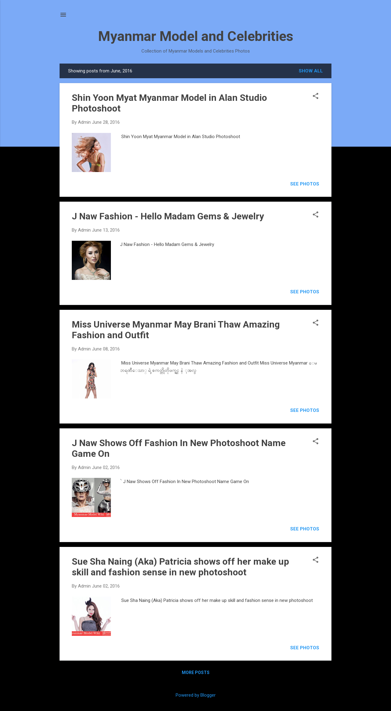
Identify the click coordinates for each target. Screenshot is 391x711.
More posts (196, 672)
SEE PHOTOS (304, 184)
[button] (315, 96)
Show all (311, 71)
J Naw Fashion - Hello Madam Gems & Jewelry (168, 216)
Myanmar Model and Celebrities (195, 36)
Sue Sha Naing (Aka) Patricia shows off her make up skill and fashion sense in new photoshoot (180, 566)
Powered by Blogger (196, 695)
